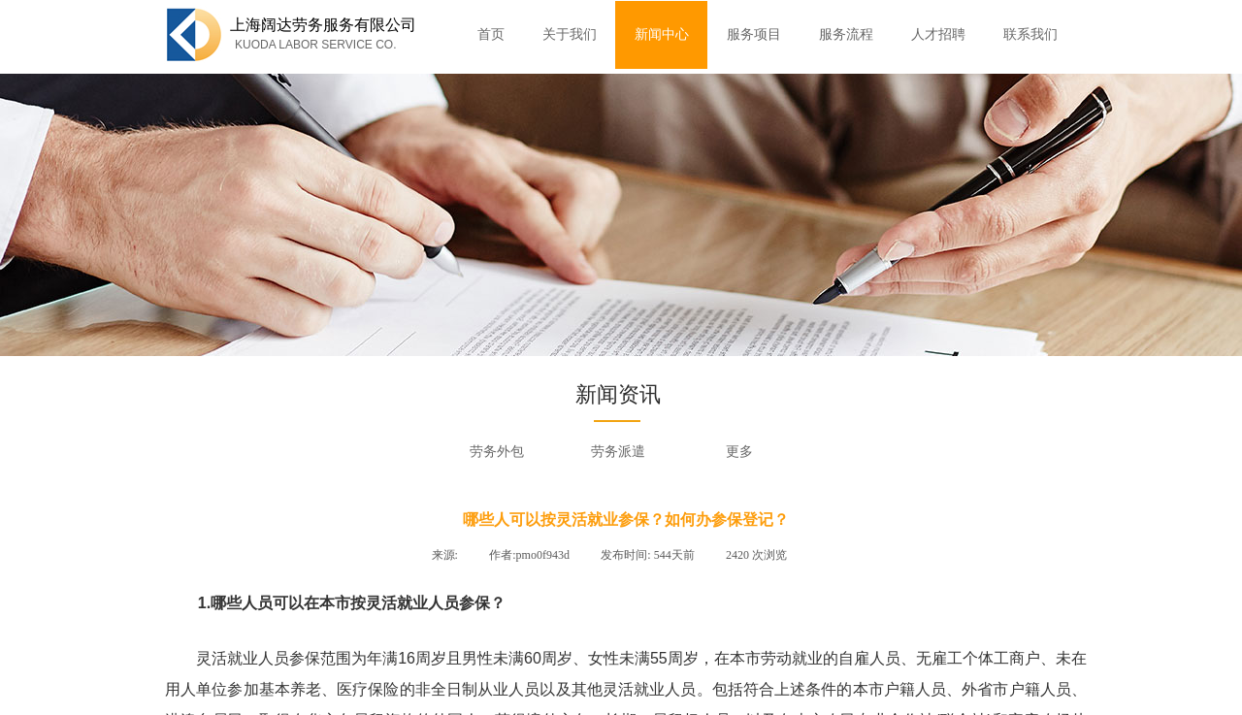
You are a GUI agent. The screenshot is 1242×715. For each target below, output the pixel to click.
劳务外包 (497, 451)
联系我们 (1030, 34)
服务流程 (846, 34)
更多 (739, 451)
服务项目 (754, 34)
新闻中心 (662, 34)
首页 (491, 34)
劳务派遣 (618, 451)
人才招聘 (938, 34)
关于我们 (569, 34)
